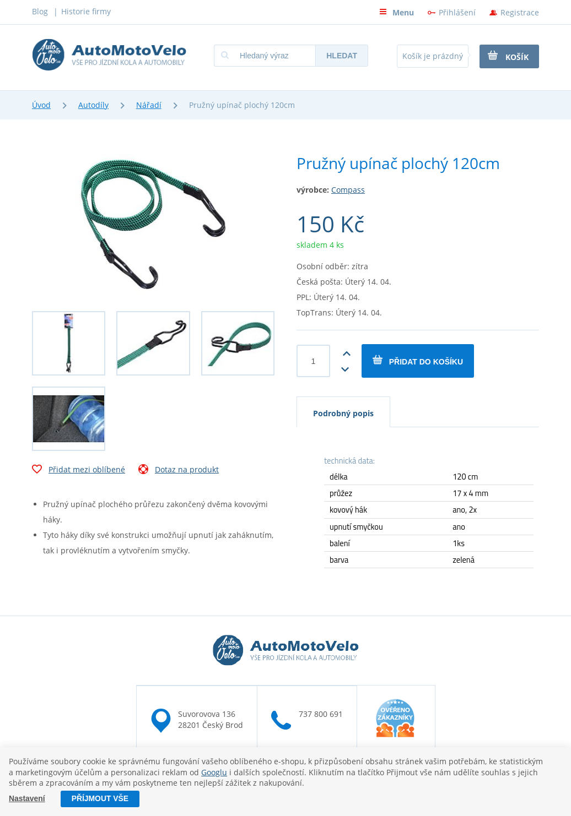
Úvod (41, 105)
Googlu (214, 772)
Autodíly (93, 105)
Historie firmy (86, 11)
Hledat (341, 55)
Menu (396, 12)
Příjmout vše (100, 799)
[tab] (343, 411)
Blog (40, 11)
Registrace (519, 12)
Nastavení (27, 799)
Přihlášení (457, 12)
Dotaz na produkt (178, 470)
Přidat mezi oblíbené (78, 470)
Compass (348, 189)
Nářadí (148, 105)
